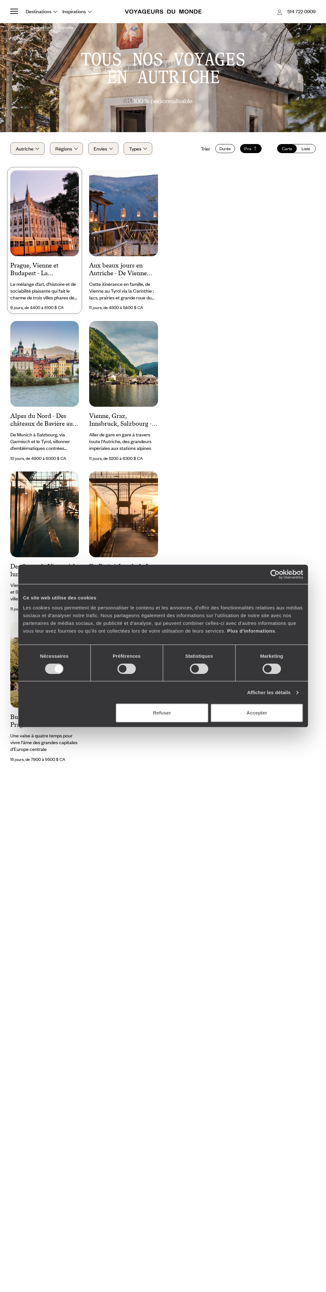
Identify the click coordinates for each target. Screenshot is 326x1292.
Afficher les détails (269, 692)
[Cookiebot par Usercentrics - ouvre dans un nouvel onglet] (275, 574)
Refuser (162, 712)
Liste (306, 148)
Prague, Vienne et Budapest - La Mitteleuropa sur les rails (38, 269)
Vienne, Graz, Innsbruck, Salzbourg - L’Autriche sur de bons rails (120, 420)
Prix (250, 148)
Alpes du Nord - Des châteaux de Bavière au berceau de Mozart (41, 420)
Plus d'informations (251, 631)
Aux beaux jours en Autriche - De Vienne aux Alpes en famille (118, 269)
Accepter (257, 712)
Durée (225, 148)
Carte (287, 148)
